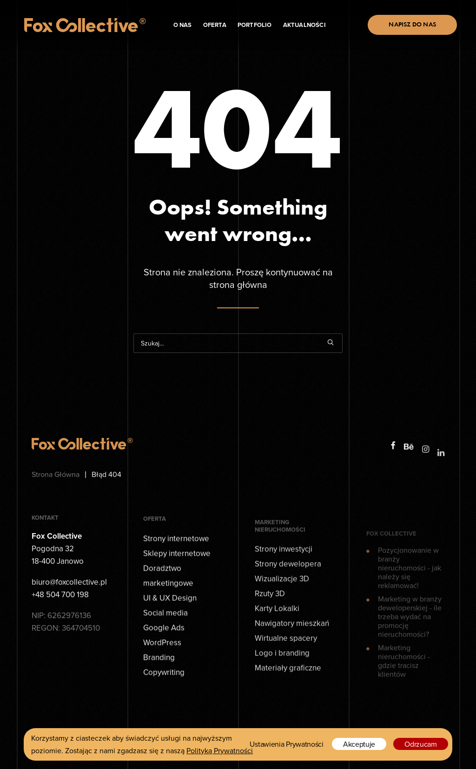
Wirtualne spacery (286, 675)
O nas (164, 32)
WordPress (162, 670)
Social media (165, 640)
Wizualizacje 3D (282, 615)
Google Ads (164, 655)
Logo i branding (282, 690)
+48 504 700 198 (60, 617)
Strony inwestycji (283, 586)
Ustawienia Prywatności (286, 744)
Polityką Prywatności (219, 750)
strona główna (238, 284)
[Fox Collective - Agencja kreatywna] (76, 32)
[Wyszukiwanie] (238, 343)
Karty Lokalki (277, 645)
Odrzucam (420, 744)
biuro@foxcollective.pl (69, 605)
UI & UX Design (170, 625)
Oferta (196, 32)
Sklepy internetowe (177, 581)
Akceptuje (359, 744)
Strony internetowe (176, 566)
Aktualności (285, 32)
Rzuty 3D (270, 630)
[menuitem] (414, 32)
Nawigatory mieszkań (292, 660)
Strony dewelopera (288, 600)
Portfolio (236, 32)
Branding (159, 685)
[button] (330, 342)
